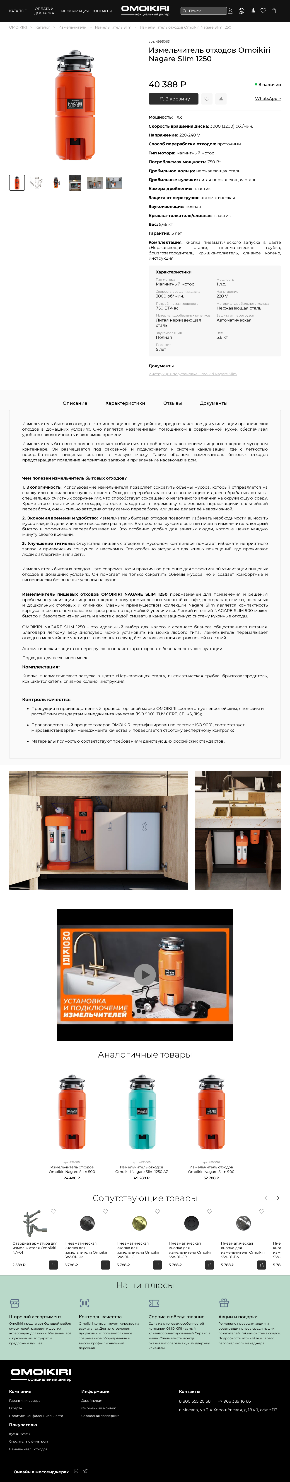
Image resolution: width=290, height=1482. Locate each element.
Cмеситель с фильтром (28, 1440)
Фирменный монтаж (98, 1406)
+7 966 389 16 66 (234, 1399)
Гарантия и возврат (25, 1399)
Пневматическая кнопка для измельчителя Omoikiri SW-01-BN (255, 1250)
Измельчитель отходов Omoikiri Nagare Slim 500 (72, 1169)
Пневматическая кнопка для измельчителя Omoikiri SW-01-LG (144, 1250)
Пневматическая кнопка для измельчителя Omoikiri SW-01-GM (88, 1250)
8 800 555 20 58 (194, 1399)
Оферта (15, 1406)
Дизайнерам (91, 1399)
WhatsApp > (268, 98)
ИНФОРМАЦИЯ (75, 11)
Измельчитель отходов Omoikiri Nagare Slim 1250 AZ (141, 1169)
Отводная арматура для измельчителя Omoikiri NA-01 (31, 1250)
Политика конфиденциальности (36, 1414)
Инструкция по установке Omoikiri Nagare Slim (193, 374)
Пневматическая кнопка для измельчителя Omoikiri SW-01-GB (199, 1250)
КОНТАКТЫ (102, 11)
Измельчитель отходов (28, 1447)
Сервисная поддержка (100, 1414)
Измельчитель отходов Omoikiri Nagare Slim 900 (211, 1169)
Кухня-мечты (19, 1432)
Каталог (18, 11)
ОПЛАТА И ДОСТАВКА (44, 11)
